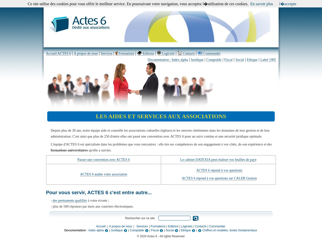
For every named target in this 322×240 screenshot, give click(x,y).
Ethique (252, 60)
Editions (145, 53)
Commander (209, 53)
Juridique (197, 60)
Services (106, 53)
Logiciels (166, 53)
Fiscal (228, 60)
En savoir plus (261, 4)
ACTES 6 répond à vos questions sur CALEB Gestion (219, 178)
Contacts (186, 53)
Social (239, 60)
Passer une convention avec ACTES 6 (103, 160)
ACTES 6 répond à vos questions (219, 170)
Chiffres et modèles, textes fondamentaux (227, 230)
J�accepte (287, 4)
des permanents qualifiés (70, 200)
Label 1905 (268, 60)
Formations (124, 53)
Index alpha (98, 230)
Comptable (213, 60)
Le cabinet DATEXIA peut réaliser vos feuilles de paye (218, 160)
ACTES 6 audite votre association (103, 174)
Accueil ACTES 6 (58, 53)
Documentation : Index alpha (168, 60)
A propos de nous (86, 53)
